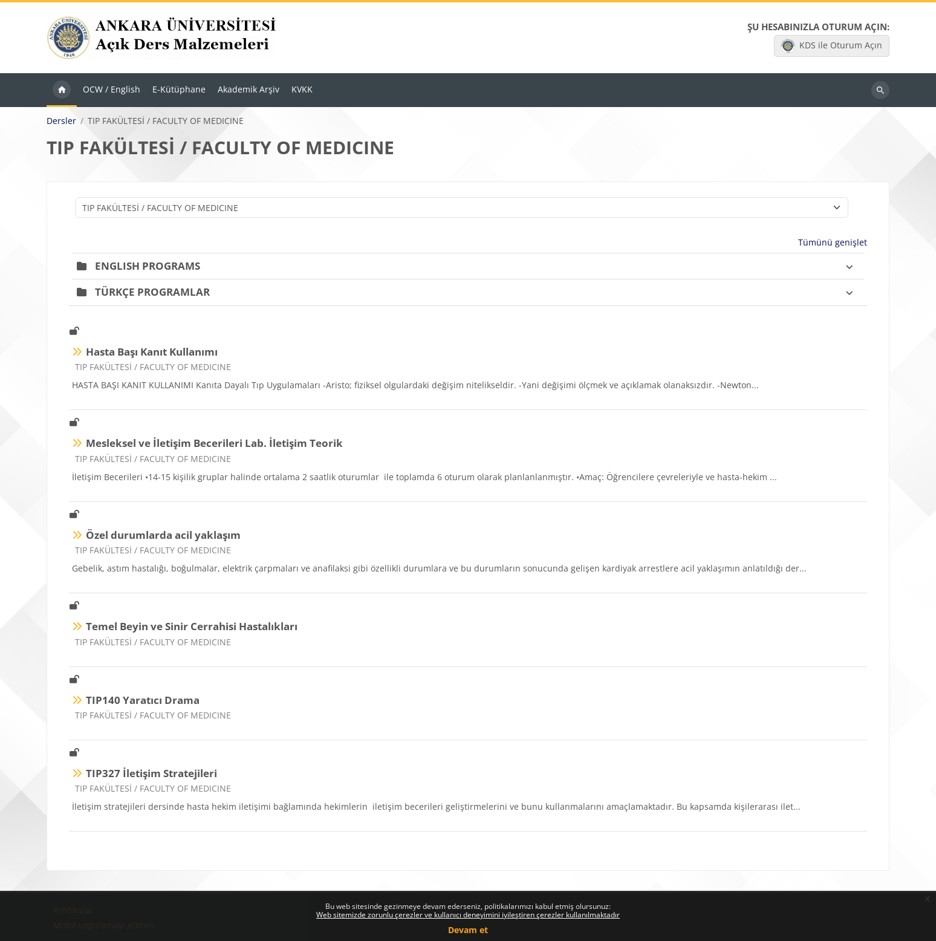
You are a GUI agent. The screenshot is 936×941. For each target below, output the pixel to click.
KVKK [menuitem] (302, 91)
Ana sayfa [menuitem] (62, 92)
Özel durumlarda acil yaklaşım (163, 536)
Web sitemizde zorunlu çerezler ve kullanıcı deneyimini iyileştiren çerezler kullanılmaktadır (468, 915)
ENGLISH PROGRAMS (147, 267)
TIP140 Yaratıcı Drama (143, 701)
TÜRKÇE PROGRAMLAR (152, 294)
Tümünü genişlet (832, 243)
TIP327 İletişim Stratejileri (151, 774)
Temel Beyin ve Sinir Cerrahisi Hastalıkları (191, 628)
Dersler (61, 122)
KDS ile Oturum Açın (831, 46)
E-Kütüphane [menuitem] (179, 91)
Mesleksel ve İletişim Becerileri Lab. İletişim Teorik (214, 445)
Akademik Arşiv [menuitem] (248, 91)
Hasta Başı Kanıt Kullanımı (152, 353)
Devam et (468, 930)
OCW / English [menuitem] (111, 91)
